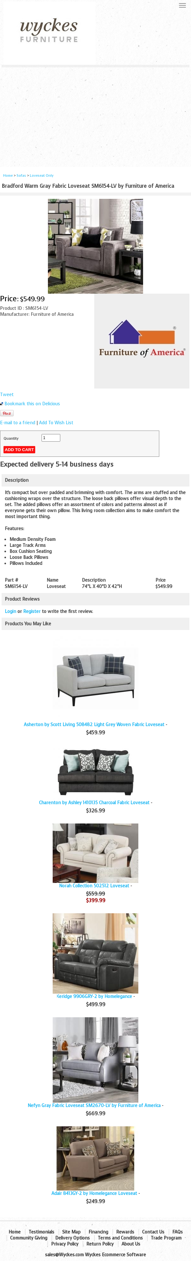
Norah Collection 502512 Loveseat (94, 886)
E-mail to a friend (17, 423)
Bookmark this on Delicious (32, 404)
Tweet (7, 395)
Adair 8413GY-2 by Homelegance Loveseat (94, 1194)
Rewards (125, 1232)
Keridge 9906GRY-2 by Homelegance (94, 997)
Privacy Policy (64, 1244)
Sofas (21, 175)
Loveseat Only (42, 175)
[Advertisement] (95, 114)
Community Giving (28, 1238)
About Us (131, 1244)
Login (10, 612)
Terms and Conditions (120, 1238)
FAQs (177, 1232)
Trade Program (166, 1238)
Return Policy (100, 1244)
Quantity (10, 438)
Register (32, 612)
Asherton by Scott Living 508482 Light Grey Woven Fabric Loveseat (94, 725)
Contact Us (153, 1232)
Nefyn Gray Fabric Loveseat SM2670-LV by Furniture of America (94, 1106)
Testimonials (41, 1232)
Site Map (71, 1232)
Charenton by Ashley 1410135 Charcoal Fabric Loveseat (94, 803)
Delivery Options (72, 1238)
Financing (98, 1232)
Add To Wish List (56, 423)
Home (8, 175)
